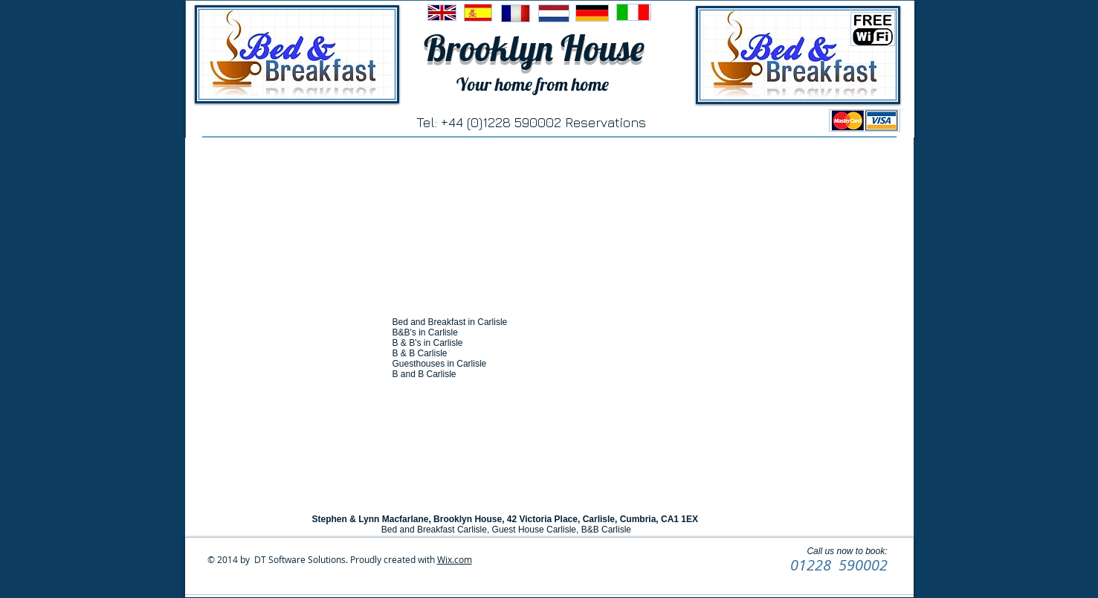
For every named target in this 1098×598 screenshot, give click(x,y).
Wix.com (454, 559)
